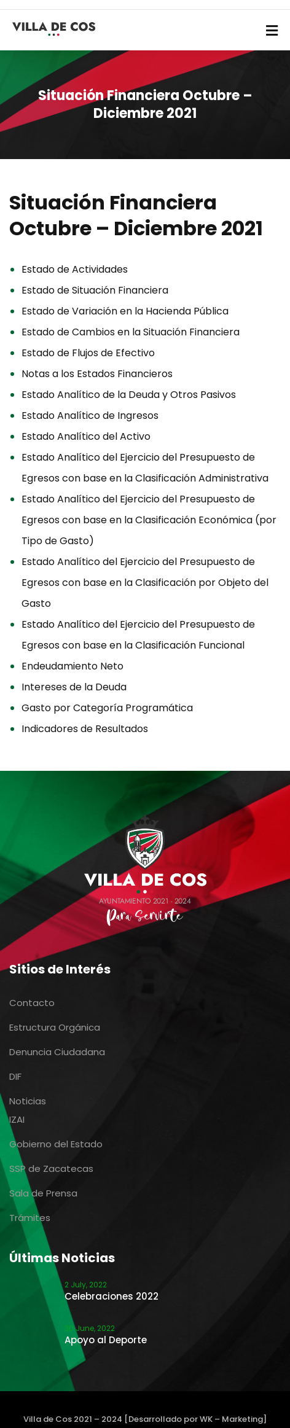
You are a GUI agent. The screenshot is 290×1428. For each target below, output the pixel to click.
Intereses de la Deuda (74, 687)
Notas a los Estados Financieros (97, 374)
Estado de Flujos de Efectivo (88, 353)
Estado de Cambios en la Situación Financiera (131, 332)
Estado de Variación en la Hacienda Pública (125, 311)
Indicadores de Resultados (85, 729)
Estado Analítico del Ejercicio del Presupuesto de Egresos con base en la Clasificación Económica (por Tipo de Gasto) (149, 520)
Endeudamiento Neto (72, 666)
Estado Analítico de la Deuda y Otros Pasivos (129, 395)
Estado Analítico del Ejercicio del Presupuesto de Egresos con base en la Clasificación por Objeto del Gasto (145, 583)
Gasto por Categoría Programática (107, 708)
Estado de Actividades (75, 269)
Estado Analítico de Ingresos (90, 415)
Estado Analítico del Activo (86, 436)
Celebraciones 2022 (112, 1296)
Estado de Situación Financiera (95, 290)
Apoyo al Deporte (106, 1339)
